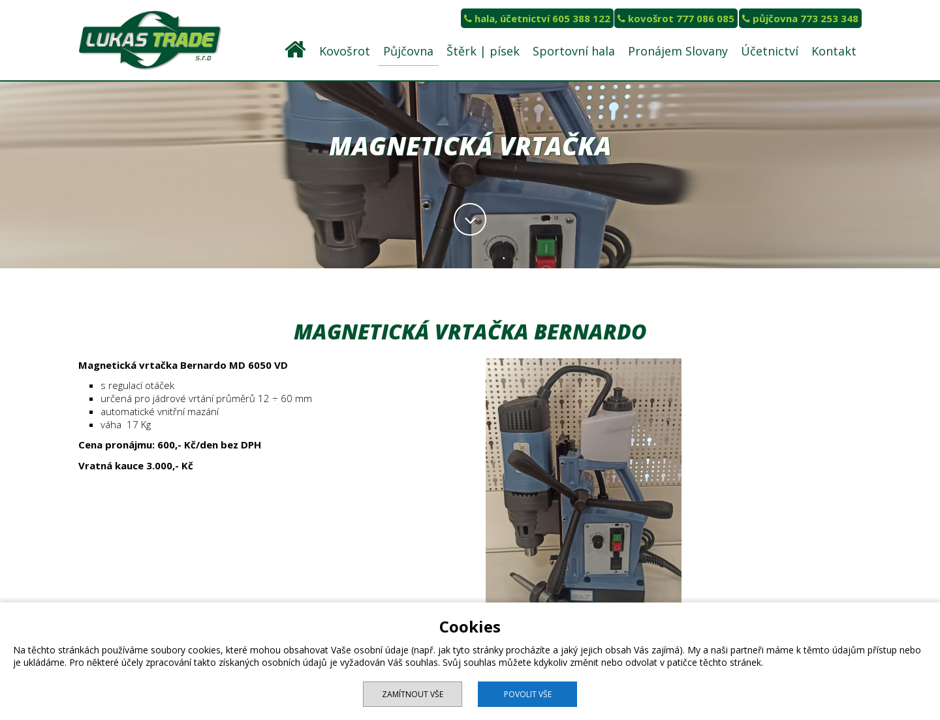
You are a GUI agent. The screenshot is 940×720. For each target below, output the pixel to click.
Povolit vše (528, 694)
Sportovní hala (574, 51)
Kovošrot (344, 51)
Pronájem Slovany (678, 51)
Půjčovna (408, 51)
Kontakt (833, 51)
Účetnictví (769, 51)
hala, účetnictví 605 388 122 (537, 18)
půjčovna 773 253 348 (800, 18)
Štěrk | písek (483, 51)
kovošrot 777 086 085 (676, 18)
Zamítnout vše (412, 694)
